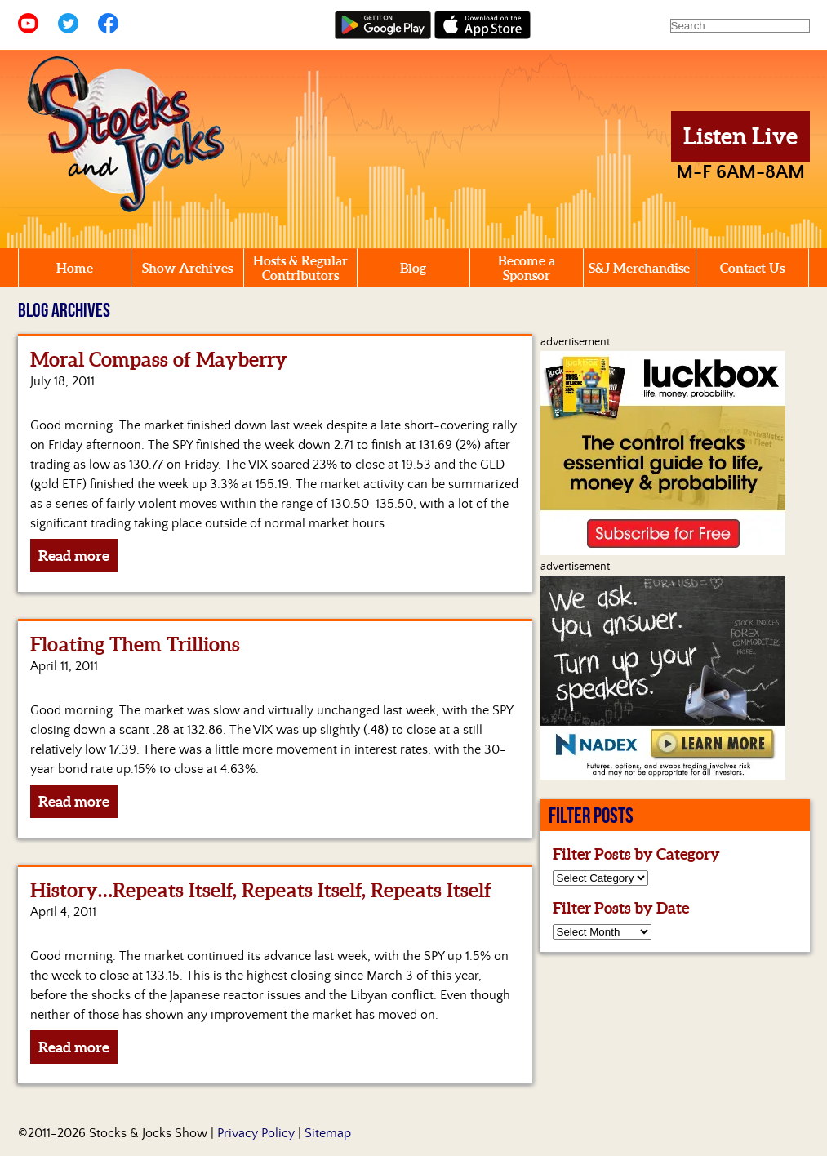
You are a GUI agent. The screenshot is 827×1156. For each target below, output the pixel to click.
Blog (413, 267)
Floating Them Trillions (135, 645)
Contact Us (752, 267)
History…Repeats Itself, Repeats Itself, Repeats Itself (260, 890)
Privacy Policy (256, 1133)
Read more (73, 555)
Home (74, 267)
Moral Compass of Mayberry (158, 360)
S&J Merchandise (639, 267)
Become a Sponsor (526, 267)
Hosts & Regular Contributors (300, 267)
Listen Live (740, 136)
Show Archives (187, 267)
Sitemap (328, 1133)
